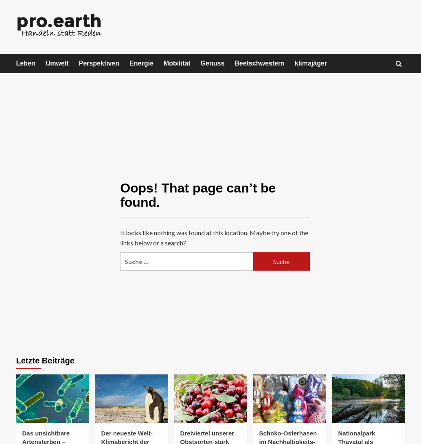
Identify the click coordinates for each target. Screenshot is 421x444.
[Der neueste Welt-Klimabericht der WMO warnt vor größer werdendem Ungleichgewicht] (131, 398)
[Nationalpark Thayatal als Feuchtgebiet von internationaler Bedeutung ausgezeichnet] (368, 398)
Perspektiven (99, 63)
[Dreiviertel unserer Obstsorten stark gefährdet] (210, 398)
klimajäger (311, 63)
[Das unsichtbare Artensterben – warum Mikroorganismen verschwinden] (52, 398)
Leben (25, 63)
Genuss (213, 63)
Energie (141, 63)
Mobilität (177, 63)
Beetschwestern (260, 63)
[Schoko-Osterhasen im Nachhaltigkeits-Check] (289, 398)
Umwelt (57, 63)
